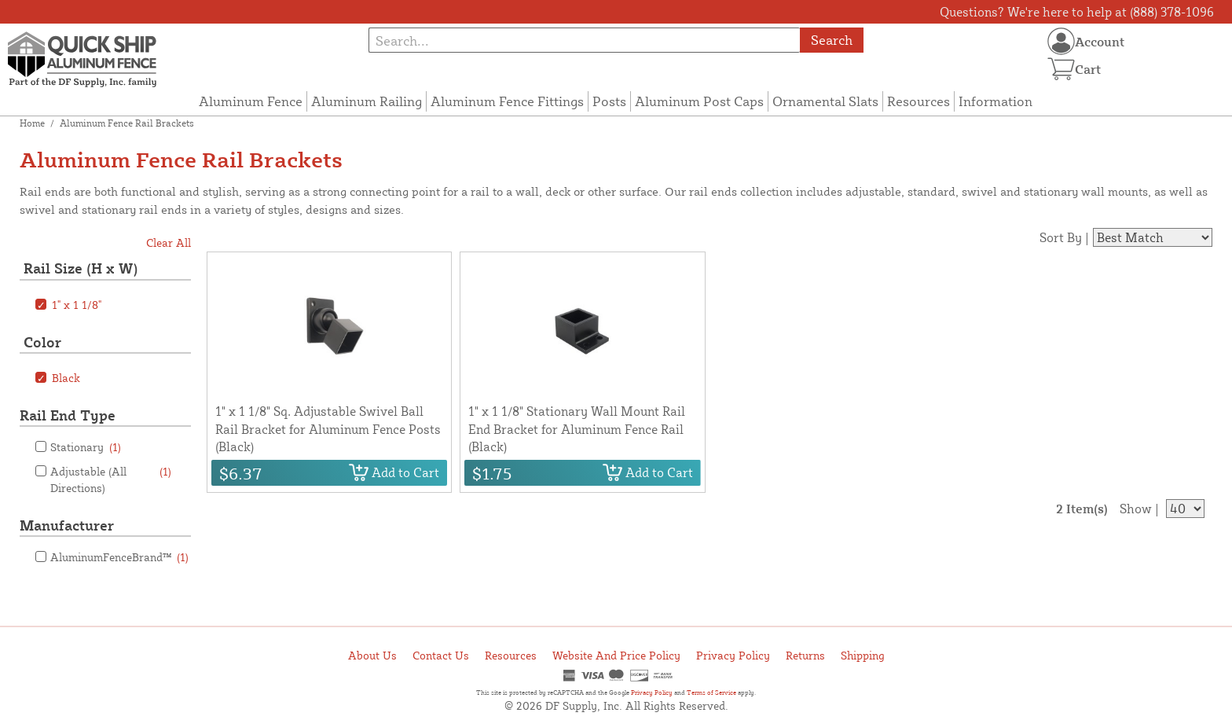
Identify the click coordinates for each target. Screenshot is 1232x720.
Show (1136, 508)
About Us (372, 655)
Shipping (863, 655)
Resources (918, 101)
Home (32, 123)
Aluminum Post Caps (699, 101)
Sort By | (1064, 237)
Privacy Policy (733, 655)
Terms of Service (711, 692)
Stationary (85, 447)
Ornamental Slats (825, 101)
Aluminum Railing (366, 101)
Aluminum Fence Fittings (507, 101)
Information (995, 101)
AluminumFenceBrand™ (119, 557)
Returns (805, 655)
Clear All (168, 242)
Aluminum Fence (250, 101)
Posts (609, 101)
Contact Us (440, 655)
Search (831, 39)
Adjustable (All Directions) (110, 478)
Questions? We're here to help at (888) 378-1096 (1077, 12)
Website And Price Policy (616, 655)
